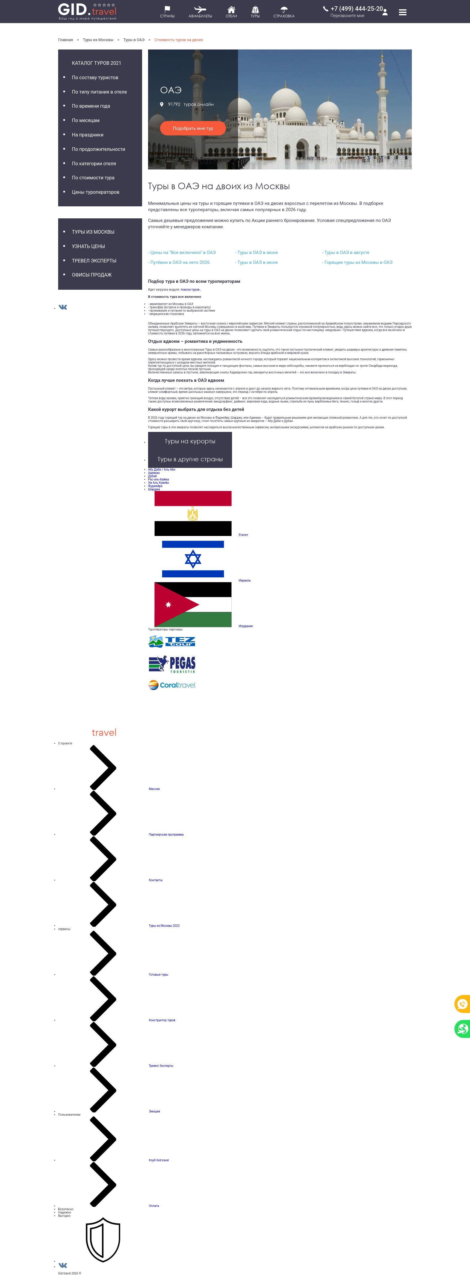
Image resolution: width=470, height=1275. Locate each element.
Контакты (155, 880)
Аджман (154, 472)
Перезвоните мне (347, 15)
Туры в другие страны (190, 458)
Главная (65, 39)
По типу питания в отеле (99, 92)
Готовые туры (158, 974)
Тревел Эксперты (94, 261)
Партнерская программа (166, 834)
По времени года (91, 106)
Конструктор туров (162, 1020)
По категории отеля (94, 163)
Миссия (154, 789)
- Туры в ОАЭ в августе (346, 252)
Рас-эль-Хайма (158, 479)
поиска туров (189, 289)
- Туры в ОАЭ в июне (256, 252)
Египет (243, 535)
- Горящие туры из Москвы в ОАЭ (357, 262)
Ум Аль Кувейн (158, 482)
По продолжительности (98, 149)
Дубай (152, 476)
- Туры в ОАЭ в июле (256, 262)
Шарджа (154, 489)
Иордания (246, 626)
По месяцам (86, 120)
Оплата (154, 1206)
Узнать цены (88, 246)
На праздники (87, 135)
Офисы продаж (92, 275)
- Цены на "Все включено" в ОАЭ (182, 252)
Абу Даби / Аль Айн (161, 469)
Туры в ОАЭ (134, 39)
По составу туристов (95, 77)
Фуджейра (155, 486)
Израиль (245, 580)
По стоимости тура (93, 178)
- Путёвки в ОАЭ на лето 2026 (179, 262)
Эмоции (154, 1111)
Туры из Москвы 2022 (164, 925)
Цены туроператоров (95, 192)
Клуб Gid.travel (159, 1160)
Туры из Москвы (98, 39)
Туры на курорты (190, 440)
